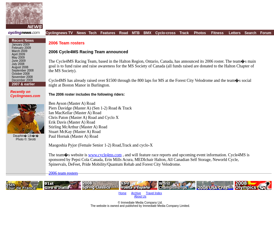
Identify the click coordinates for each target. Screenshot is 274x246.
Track (184, 33)
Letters (235, 33)
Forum (265, 33)
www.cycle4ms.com (105, 155)
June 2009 (19, 60)
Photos (200, 33)
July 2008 (18, 64)
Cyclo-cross (165, 33)
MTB (136, 33)
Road (123, 33)
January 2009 (21, 44)
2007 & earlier (23, 84)
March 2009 (19, 51)
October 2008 (21, 73)
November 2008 (22, 77)
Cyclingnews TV (59, 33)
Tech (93, 33)
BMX (147, 33)
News (81, 33)
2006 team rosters (63, 173)
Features (107, 33)
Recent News (23, 41)
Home (122, 193)
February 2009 (21, 47)
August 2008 (20, 67)
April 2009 (18, 54)
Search (250, 33)
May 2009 (18, 57)
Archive (136, 193)
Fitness (217, 33)
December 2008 (22, 80)
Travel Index (154, 193)
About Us (140, 196)
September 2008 (23, 70)
